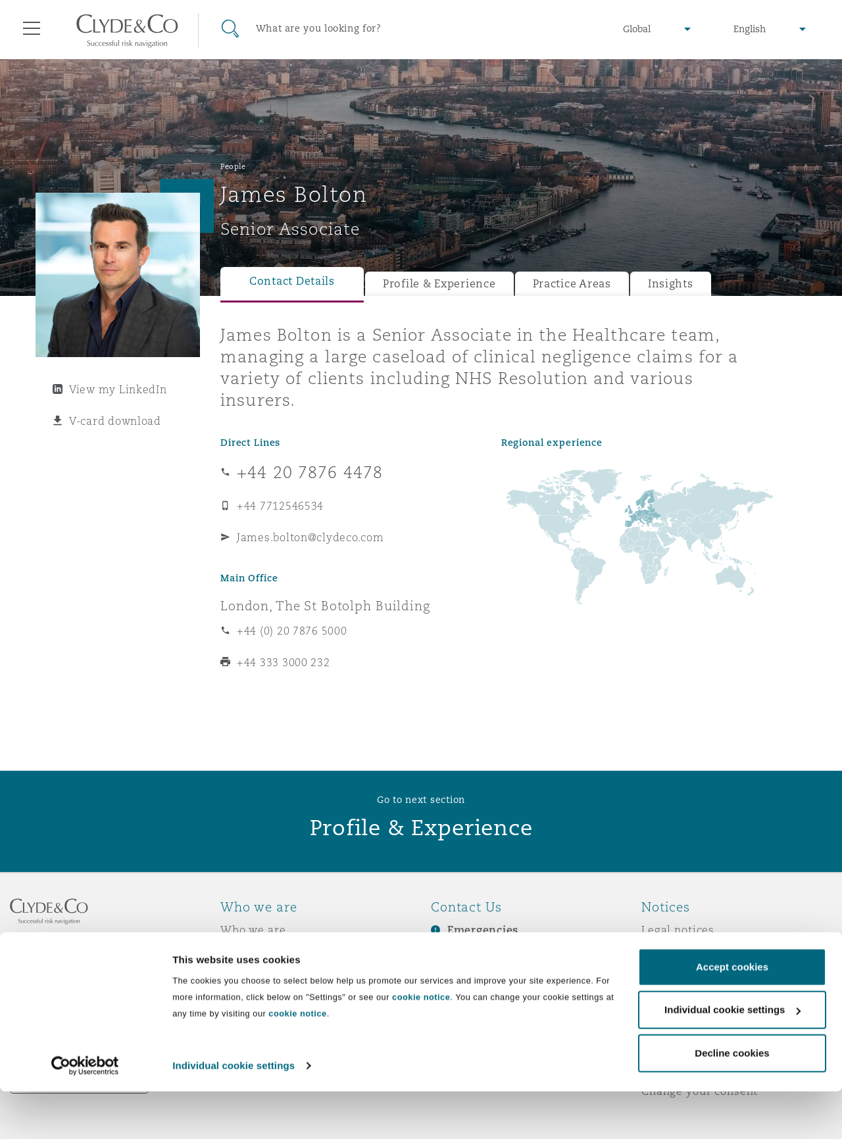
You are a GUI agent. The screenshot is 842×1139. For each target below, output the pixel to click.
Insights (670, 284)
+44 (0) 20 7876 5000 (292, 630)
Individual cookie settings (233, 1113)
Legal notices (677, 929)
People (232, 166)
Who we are (253, 929)
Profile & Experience (439, 284)
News (235, 975)
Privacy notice (680, 952)
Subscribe (458, 953)
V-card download (115, 420)
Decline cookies (732, 1100)
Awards (241, 952)
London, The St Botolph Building (325, 606)
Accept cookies (732, 1014)
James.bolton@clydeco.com (310, 537)
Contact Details (292, 281)
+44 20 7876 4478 (310, 472)
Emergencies (482, 930)
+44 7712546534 (280, 505)
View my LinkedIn (118, 389)
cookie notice (421, 1045)
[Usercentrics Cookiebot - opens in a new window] (85, 1113)
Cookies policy (681, 975)
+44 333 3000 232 (283, 662)
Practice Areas (572, 284)
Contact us (460, 976)
